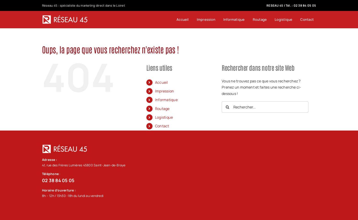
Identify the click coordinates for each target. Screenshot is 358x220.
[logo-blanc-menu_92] (65, 16)
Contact (162, 125)
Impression (164, 91)
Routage (162, 108)
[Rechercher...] (265, 107)
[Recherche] (227, 107)
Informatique (166, 99)
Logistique (164, 117)
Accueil (161, 82)
